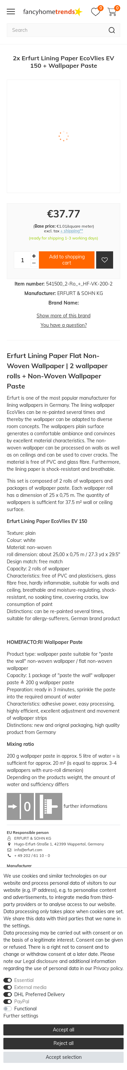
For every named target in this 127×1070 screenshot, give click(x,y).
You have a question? (64, 325)
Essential (24, 980)
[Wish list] (97, 12)
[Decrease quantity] (33, 263)
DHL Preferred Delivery (39, 994)
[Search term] (55, 30)
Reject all (63, 1043)
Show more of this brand (63, 316)
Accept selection (64, 1057)
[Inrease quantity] (33, 256)
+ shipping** (71, 230)
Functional (25, 1009)
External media (30, 987)
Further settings (20, 1016)
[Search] (112, 30)
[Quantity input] (22, 260)
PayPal (21, 1002)
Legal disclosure (40, 961)
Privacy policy (107, 968)
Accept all (63, 1030)
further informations (85, 806)
